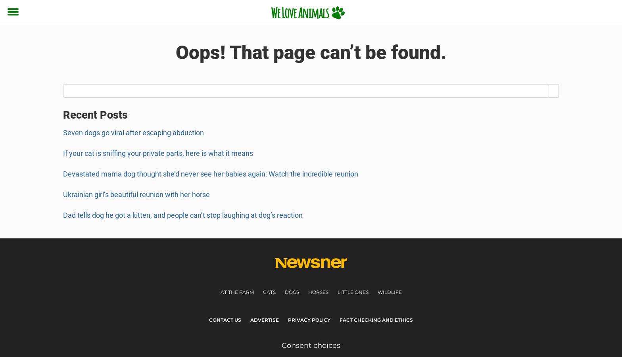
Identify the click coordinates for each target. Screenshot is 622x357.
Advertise (264, 320)
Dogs (292, 292)
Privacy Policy (309, 320)
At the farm (237, 292)
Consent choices (311, 345)
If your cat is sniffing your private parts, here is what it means (158, 153)
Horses (318, 292)
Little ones (353, 292)
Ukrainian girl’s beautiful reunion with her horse (136, 194)
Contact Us (225, 320)
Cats (269, 292)
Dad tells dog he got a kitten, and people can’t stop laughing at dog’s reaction (183, 215)
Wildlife (390, 292)
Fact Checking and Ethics (376, 320)
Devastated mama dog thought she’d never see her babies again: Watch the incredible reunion (210, 174)
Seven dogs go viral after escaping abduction (133, 133)
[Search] (554, 91)
